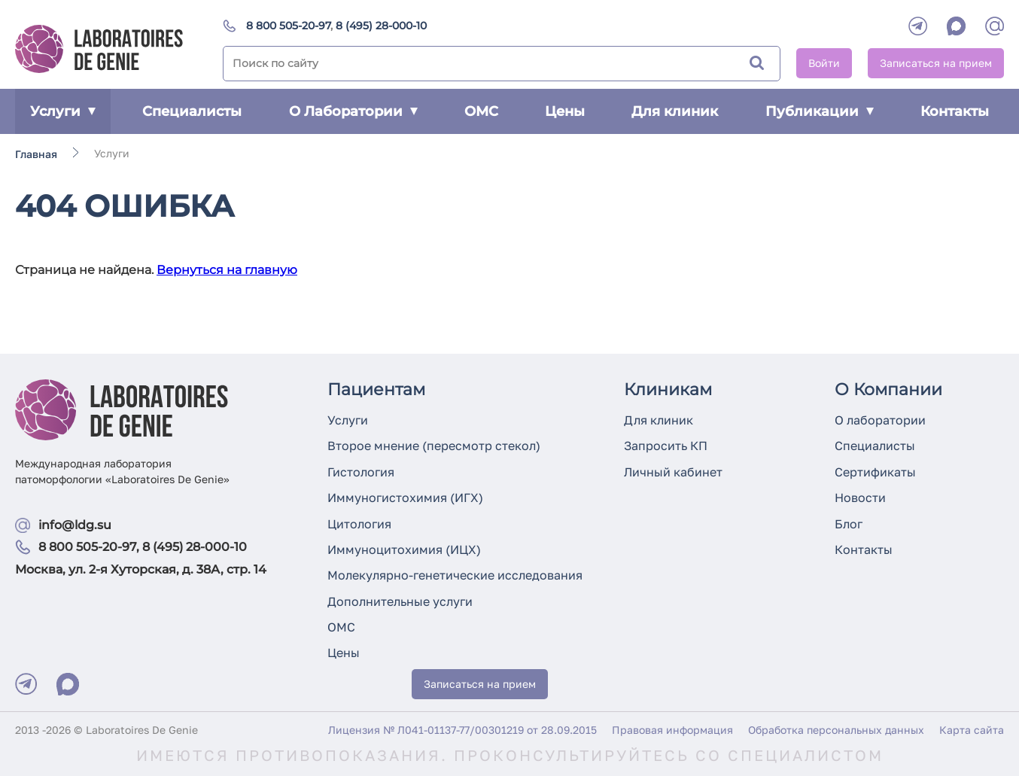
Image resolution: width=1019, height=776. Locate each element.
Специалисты (192, 111)
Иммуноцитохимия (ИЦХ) (404, 549)
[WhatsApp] (956, 26)
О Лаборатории (353, 111)
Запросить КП (665, 445)
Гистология (360, 471)
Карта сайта (971, 729)
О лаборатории (880, 420)
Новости (860, 497)
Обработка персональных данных (836, 729)
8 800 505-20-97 (288, 25)
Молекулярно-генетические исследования (455, 575)
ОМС (481, 111)
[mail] (994, 26)
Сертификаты (875, 471)
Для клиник (674, 111)
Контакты (954, 111)
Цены (565, 111)
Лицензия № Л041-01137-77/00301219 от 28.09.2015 (462, 729)
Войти (824, 62)
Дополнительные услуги (400, 601)
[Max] (67, 684)
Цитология (359, 523)
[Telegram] (917, 26)
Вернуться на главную (227, 270)
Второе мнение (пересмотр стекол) (433, 445)
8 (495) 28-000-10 (381, 25)
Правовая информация (672, 729)
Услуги (63, 111)
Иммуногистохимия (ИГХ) (405, 497)
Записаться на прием (936, 62)
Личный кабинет (673, 471)
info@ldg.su (74, 525)
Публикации (819, 111)
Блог (848, 523)
